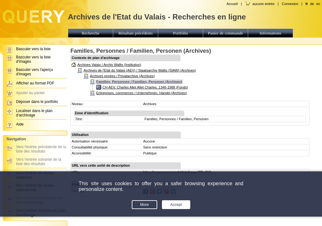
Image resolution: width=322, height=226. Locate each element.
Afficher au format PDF (35, 83)
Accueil (231, 4)
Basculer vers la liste (33, 49)
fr (306, 4)
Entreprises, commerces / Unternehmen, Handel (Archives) (141, 93)
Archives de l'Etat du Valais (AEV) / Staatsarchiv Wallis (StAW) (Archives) (140, 70)
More (144, 204)
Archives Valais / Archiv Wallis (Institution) (109, 65)
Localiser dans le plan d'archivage (34, 113)
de (312, 4)
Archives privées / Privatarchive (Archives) (122, 76)
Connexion (290, 4)
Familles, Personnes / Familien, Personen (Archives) (139, 81)
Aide (20, 124)
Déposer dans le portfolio (37, 102)
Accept (176, 204)
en (318, 4)
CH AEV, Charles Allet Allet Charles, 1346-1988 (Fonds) (145, 87)
